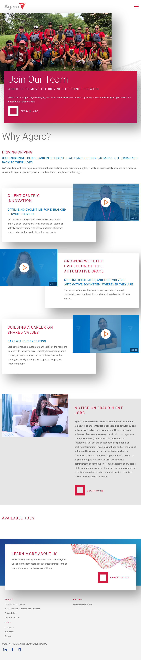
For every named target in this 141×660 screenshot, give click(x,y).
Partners (77, 599)
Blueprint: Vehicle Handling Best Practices (22, 609)
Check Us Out (119, 577)
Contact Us (9, 628)
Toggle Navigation (136, 7)
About (8, 622)
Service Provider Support (15, 605)
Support (9, 599)
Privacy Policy (10, 613)
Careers (8, 636)
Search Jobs (30, 111)
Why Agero (9, 632)
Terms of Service (12, 617)
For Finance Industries (82, 605)
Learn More (95, 490)
